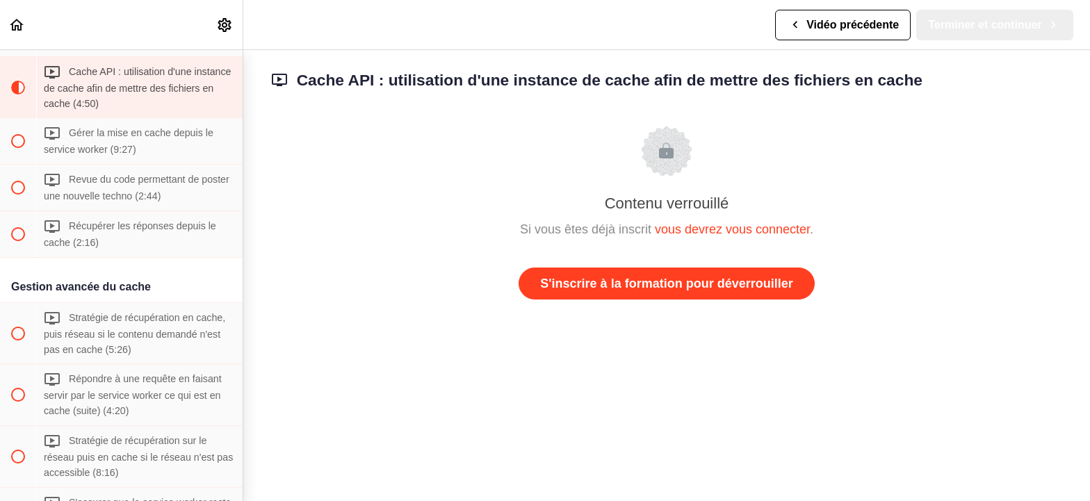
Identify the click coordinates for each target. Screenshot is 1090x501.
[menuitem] (225, 24)
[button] (17, 24)
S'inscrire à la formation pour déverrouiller (666, 283)
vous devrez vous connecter (732, 229)
